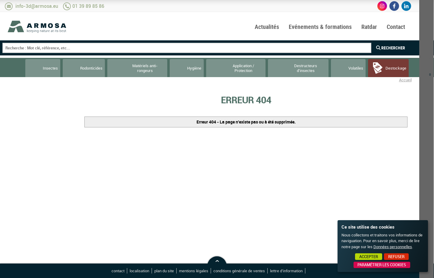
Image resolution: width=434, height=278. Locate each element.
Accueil (405, 80)
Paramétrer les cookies (381, 264)
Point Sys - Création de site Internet (316, 271)
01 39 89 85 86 (88, 6)
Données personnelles (392, 246)
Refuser (396, 256)
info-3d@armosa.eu (36, 6)
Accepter (368, 256)
